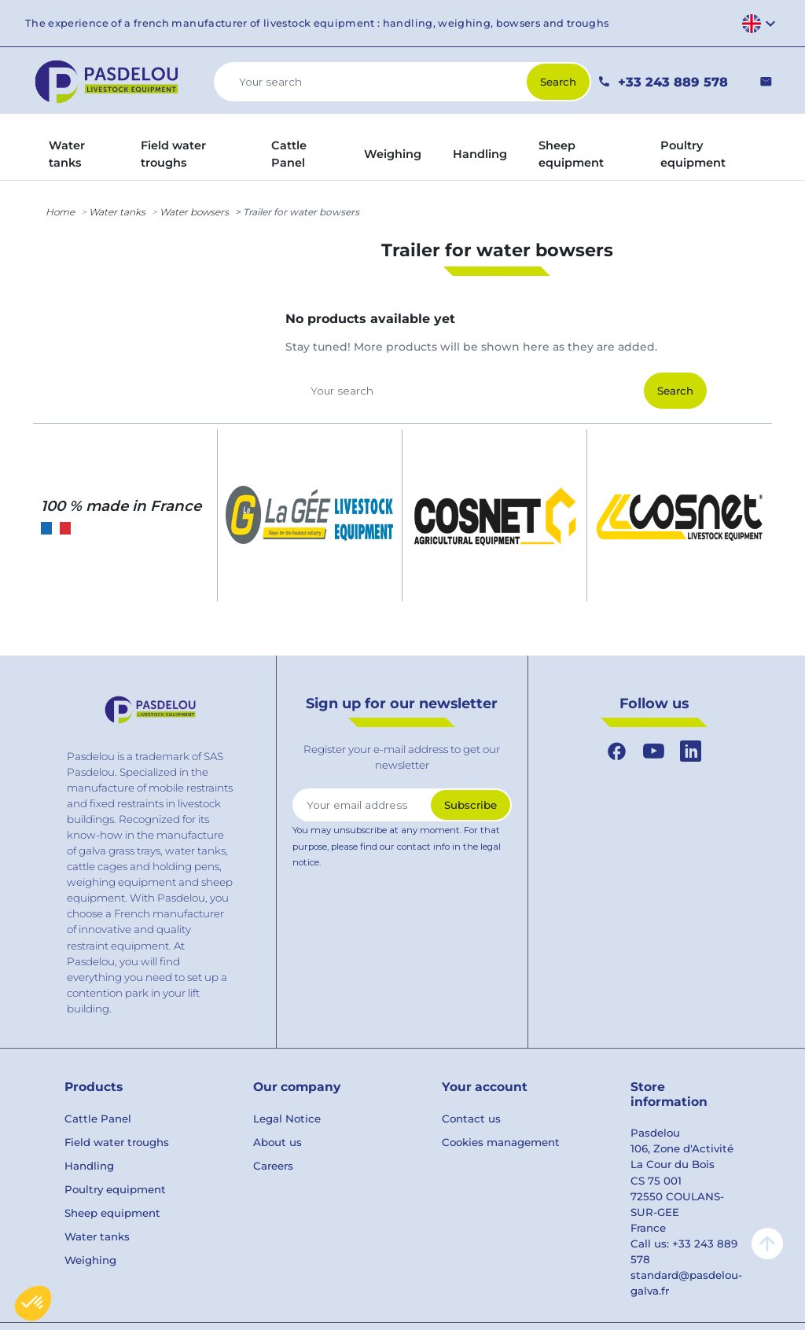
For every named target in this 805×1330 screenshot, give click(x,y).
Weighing (90, 1260)
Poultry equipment (115, 1189)
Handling (89, 1165)
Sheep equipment (112, 1213)
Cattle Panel (97, 1118)
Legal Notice (287, 1118)
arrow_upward (767, 1243)
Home (60, 212)
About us (277, 1142)
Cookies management (501, 1142)
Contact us (471, 1118)
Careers (273, 1165)
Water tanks (117, 212)
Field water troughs (116, 1142)
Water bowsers (194, 212)
